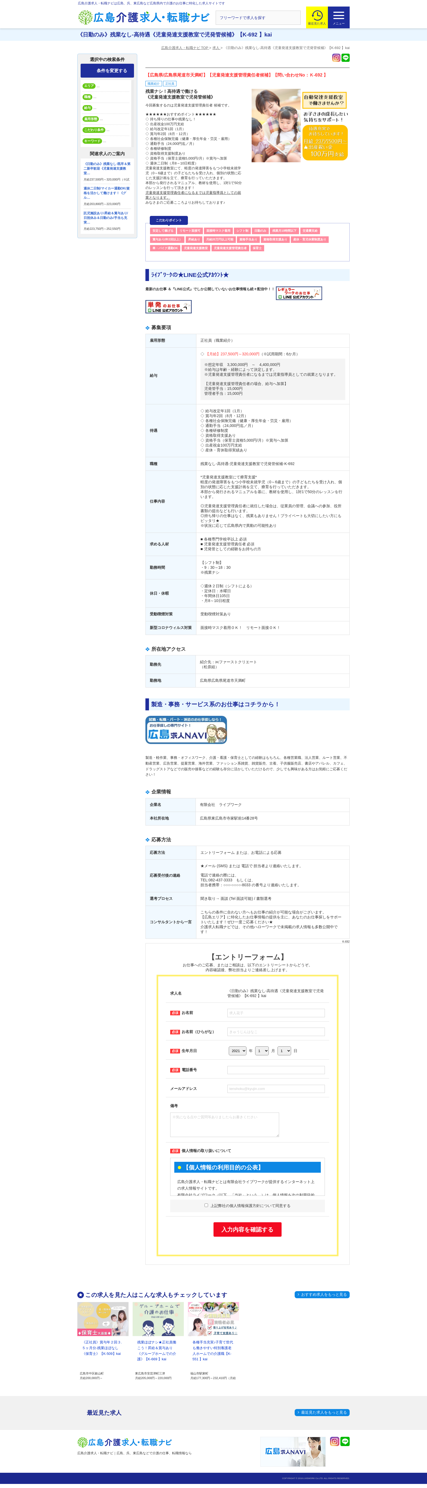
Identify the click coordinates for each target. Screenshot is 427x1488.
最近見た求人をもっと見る (324, 1416)
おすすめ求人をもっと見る (324, 1298)
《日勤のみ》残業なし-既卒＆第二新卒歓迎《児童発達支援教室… (107, 168)
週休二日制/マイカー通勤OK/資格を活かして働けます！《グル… (107, 193)
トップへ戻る (375, 1475)
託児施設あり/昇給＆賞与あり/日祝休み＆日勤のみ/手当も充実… (106, 217)
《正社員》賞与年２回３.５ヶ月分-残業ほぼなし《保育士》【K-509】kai (102, 1352)
